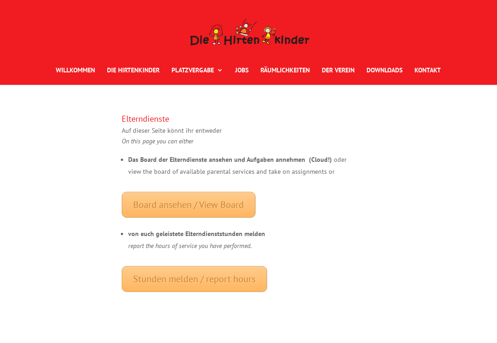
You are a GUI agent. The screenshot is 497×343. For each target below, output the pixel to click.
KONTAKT (427, 70)
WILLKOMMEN (75, 70)
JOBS (241, 70)
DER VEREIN (338, 70)
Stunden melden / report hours (194, 279)
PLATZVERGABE (193, 70)
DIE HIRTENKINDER (133, 70)
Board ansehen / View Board (188, 205)
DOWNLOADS (384, 70)
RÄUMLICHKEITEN (285, 70)
